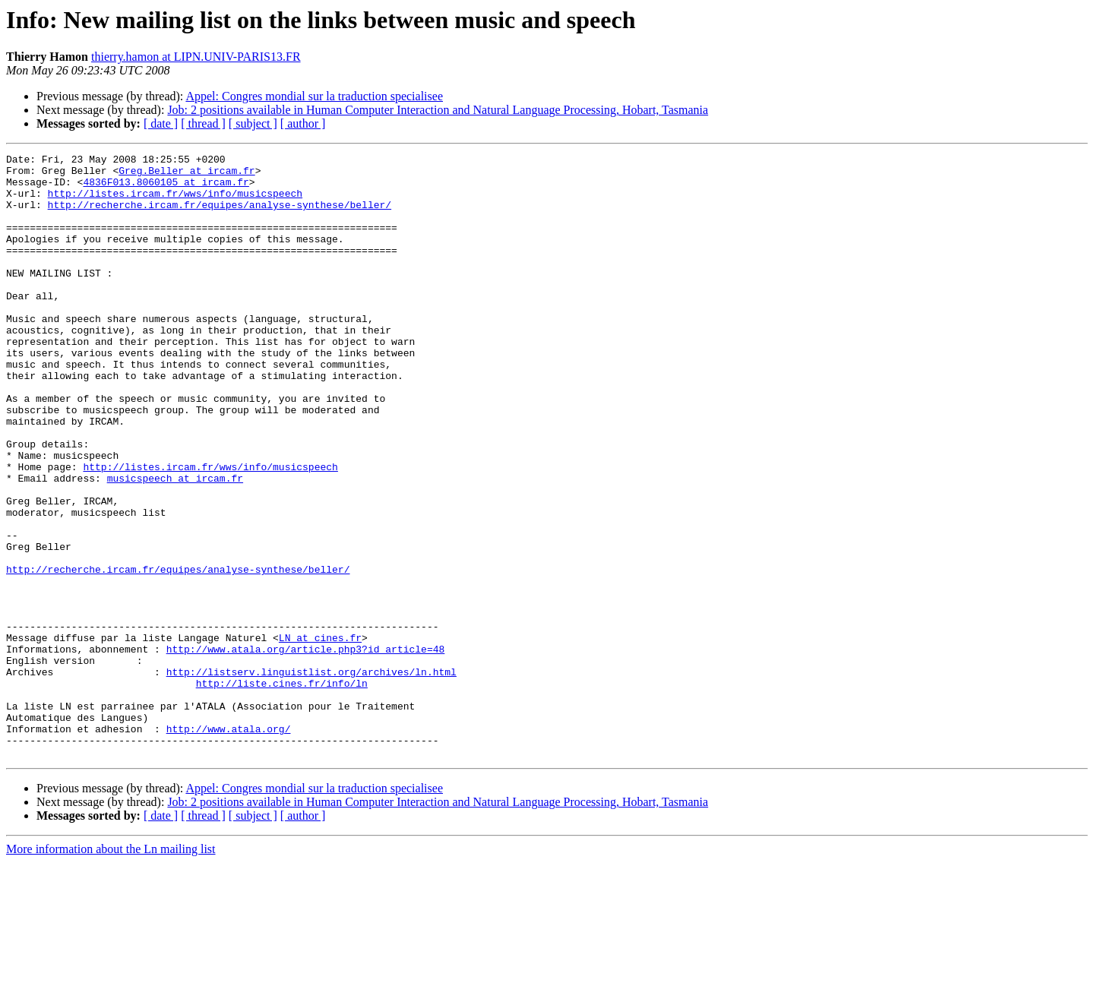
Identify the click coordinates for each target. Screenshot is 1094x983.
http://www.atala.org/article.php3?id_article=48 (305, 749)
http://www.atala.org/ (228, 845)
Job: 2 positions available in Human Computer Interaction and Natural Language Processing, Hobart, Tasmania (437, 109)
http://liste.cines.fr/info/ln (282, 790)
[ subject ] (253, 123)
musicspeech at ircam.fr (175, 544)
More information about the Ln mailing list (111, 969)
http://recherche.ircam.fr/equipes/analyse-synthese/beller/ (219, 216)
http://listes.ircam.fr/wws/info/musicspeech (175, 202)
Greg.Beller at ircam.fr (187, 175)
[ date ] (161, 123)
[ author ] (303, 123)
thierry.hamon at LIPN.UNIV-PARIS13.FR (196, 56)
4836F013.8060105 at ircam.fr (165, 188)
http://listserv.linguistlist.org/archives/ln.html (311, 776)
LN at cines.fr (320, 735)
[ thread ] (203, 123)
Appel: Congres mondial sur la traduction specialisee (314, 96)
